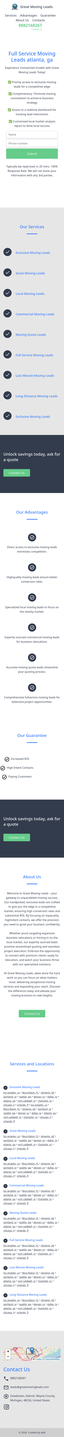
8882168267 (18, 1378)
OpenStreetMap (52, 1359)
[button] (32, 1350)
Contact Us (17, 473)
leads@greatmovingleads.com (29, 1387)
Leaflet (37, 1359)
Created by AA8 (36, 1432)
